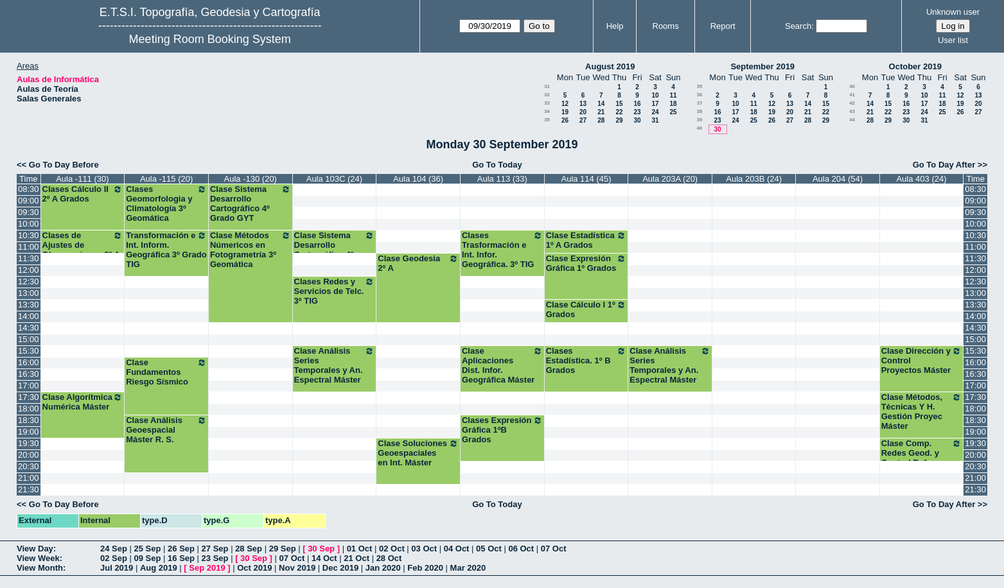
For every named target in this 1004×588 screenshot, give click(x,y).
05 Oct (489, 548)
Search (798, 26)
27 (582, 120)
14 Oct (324, 558)
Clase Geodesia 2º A (418, 263)
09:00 (28, 200)
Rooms (666, 26)
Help (615, 26)
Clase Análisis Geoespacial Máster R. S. (166, 429)
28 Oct (389, 558)
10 (654, 95)
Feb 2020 (425, 568)
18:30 (28, 420)
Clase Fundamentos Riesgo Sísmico (166, 372)
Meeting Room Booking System (210, 39)
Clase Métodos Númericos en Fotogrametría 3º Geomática (250, 249)
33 (547, 103)
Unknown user (953, 12)
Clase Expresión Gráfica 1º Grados (586, 263)
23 (636, 112)
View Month (40, 568)
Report (722, 26)
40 (699, 128)
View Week (38, 558)
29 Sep (282, 548)
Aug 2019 (158, 568)
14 (600, 103)
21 (600, 112)
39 (700, 120)
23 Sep (215, 558)
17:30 (28, 397)
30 (636, 120)
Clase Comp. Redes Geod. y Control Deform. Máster (921, 457)
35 (547, 120)
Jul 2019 (116, 568)
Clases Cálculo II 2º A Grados (82, 193)
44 (852, 120)
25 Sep (147, 548)
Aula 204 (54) (838, 179)
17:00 (28, 385)
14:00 (28, 316)
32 (547, 95)
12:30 (28, 281)
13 (582, 103)
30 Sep (321, 548)
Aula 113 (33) (502, 179)
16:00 (28, 362)
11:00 (28, 247)
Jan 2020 (383, 568)
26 (564, 120)
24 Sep (113, 548)
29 (618, 120)
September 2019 (762, 66)
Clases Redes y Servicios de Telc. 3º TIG (334, 291)
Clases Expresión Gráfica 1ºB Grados (502, 429)
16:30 (28, 374)
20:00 (28, 455)
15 (618, 103)
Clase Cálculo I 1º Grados (586, 309)
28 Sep (248, 548)
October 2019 (915, 66)
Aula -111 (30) (82, 179)
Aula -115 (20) (166, 179)
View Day (35, 548)
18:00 (28, 408)
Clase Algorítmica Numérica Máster (82, 401)
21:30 (28, 489)
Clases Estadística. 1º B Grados (586, 360)
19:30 (28, 443)
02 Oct (392, 548)
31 (547, 86)
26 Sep (181, 548)
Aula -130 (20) (250, 179)
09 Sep (147, 558)
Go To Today (497, 164)
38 (700, 111)
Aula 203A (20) (670, 179)
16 (636, 103)
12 (564, 103)
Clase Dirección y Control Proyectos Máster (921, 360)
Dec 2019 (340, 568)
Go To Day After (944, 164)
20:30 (28, 466)
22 (618, 112)
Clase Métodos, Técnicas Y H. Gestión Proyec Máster (921, 411)
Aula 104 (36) (418, 179)
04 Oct (457, 548)
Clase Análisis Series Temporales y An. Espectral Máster (334, 365)
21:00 (28, 478)
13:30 (28, 304)
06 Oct (521, 548)
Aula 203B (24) (754, 179)
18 (672, 103)
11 (672, 95)
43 (852, 111)
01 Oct (360, 548)
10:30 (28, 235)
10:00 (28, 224)
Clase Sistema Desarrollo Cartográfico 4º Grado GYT (250, 203)
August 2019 (610, 66)
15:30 (28, 351)
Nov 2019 (297, 568)
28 (600, 120)
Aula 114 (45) (586, 179)
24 (654, 112)
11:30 (28, 258)
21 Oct (356, 558)
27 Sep (215, 548)
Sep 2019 (207, 568)
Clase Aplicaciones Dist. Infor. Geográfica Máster (502, 365)
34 (547, 111)
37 (700, 103)
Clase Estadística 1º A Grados (586, 240)
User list (953, 40)
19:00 (28, 432)
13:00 (28, 293)
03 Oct (424, 548)
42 (852, 103)
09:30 (28, 212)
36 (700, 95)
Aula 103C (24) (334, 179)
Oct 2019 (254, 568)
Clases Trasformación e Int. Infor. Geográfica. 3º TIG (502, 249)
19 (564, 112)
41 (852, 95)
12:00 (28, 270)
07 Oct (554, 548)
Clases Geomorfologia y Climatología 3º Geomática (166, 203)
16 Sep (181, 558)
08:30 (28, 189)
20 (582, 112)
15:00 (28, 339)
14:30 (28, 328)
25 (672, 112)
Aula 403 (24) (921, 179)
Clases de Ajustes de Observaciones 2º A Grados (82, 249)
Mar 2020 (468, 568)
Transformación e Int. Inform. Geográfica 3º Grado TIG (166, 249)
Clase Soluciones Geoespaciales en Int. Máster (418, 452)
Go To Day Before (64, 164)
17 (654, 103)
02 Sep (113, 558)
